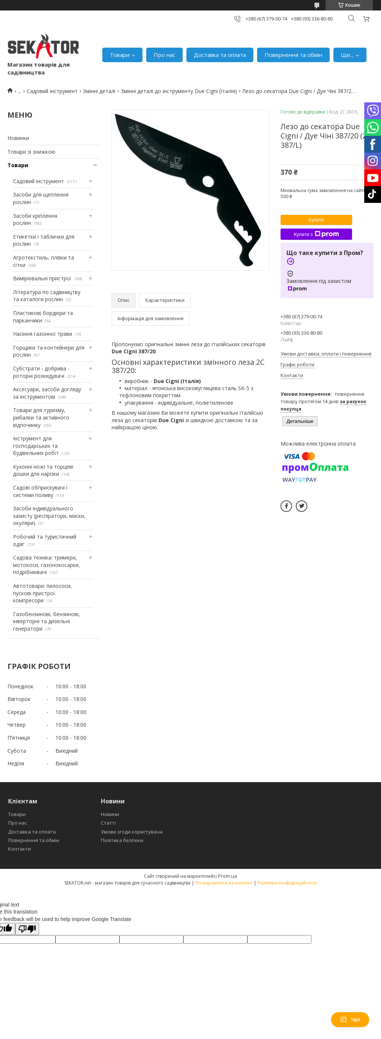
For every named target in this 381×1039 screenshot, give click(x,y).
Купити (316, 220)
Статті (108, 822)
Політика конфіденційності (287, 883)
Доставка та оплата (220, 54)
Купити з (316, 234)
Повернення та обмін (293, 54)
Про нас (164, 54)
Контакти (19, 848)
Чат (350, 1019)
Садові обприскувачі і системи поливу (40, 491)
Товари (119, 54)
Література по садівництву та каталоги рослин (46, 296)
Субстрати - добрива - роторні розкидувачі (41, 372)
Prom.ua (227, 876)
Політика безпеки (122, 840)
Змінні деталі (99, 91)
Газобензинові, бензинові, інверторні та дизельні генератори (46, 621)
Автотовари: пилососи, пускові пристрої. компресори (42, 593)
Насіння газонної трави (42, 333)
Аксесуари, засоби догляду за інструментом (47, 393)
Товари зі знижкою (31, 151)
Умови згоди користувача (132, 831)
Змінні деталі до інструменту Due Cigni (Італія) (179, 91)
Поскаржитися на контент (224, 883)
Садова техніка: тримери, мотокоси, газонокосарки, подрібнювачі (46, 565)
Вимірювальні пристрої (42, 278)
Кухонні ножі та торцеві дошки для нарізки (43, 470)
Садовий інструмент (52, 91)
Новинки (18, 137)
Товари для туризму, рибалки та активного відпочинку (41, 417)
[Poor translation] (27, 929)
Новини (110, 814)
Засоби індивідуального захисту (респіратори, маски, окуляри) (49, 515)
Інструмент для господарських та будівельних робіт (36, 445)
